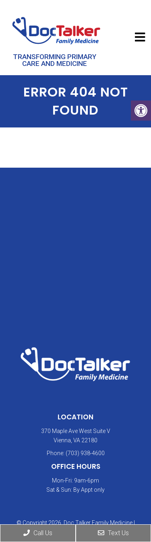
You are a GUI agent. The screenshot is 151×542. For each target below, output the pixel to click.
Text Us (113, 533)
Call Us (37, 533)
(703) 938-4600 (85, 453)
